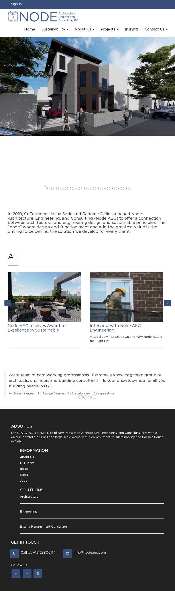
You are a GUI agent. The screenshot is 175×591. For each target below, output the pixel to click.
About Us (27, 457)
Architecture (29, 496)
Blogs (24, 469)
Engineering (28, 511)
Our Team (27, 463)
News (24, 475)
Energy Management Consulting (43, 526)
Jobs (23, 480)
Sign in (16, 4)
